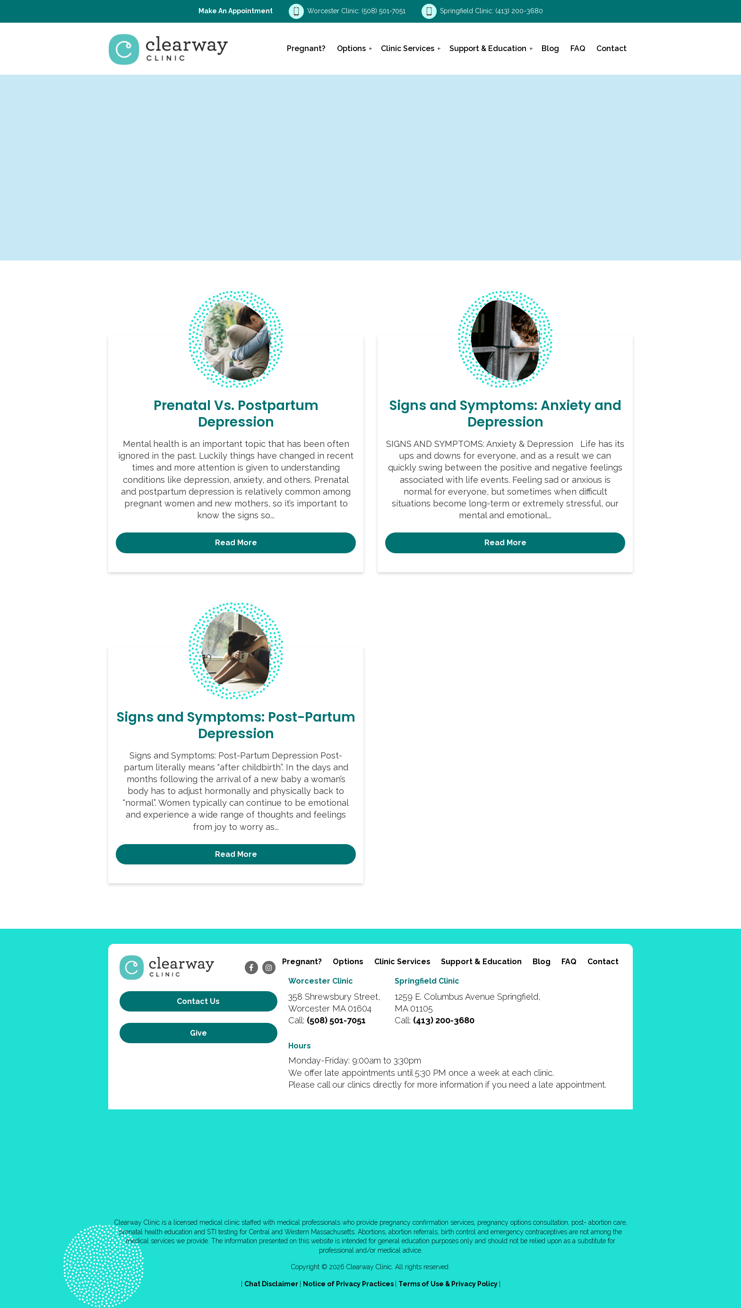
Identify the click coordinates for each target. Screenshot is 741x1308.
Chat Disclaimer (272, 1284)
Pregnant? (306, 48)
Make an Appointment (235, 11)
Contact (611, 48)
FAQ (577, 48)
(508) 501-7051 (384, 11)
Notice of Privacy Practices (349, 1284)
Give (198, 1033)
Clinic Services (407, 48)
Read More (236, 542)
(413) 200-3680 (519, 11)
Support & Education (487, 48)
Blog (550, 48)
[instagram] (269, 967)
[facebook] (251, 967)
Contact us (198, 1001)
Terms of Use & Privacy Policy (448, 1284)
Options (351, 48)
